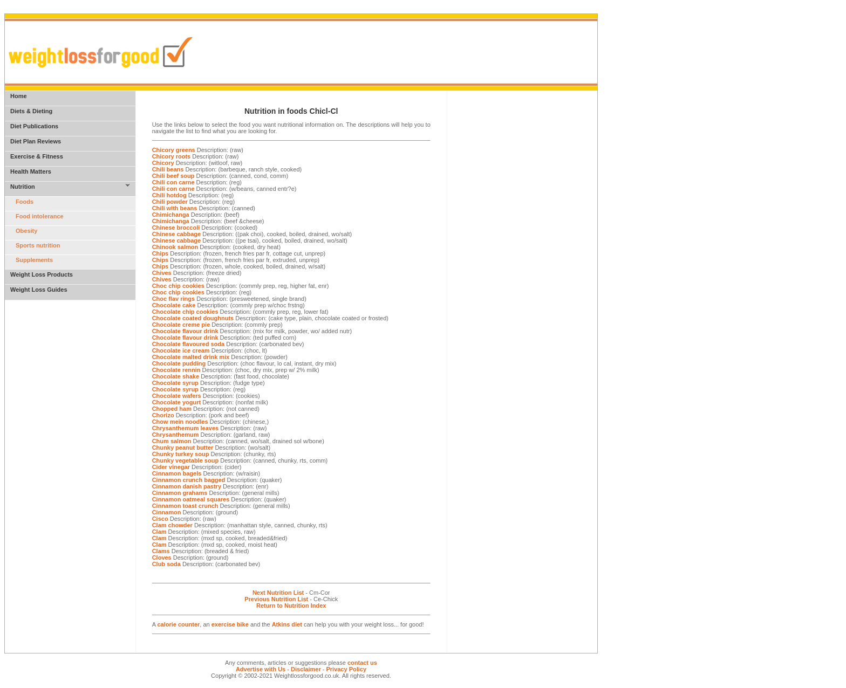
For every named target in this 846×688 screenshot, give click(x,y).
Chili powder (170, 201)
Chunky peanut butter (183, 447)
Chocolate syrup (175, 383)
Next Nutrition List (278, 592)
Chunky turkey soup (180, 454)
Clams (161, 551)
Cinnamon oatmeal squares (191, 499)
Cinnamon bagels (177, 473)
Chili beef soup (173, 176)
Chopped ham (172, 408)
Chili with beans (174, 208)
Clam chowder (172, 525)
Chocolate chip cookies (185, 311)
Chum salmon (172, 441)
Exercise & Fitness (36, 156)
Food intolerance (40, 216)
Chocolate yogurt (176, 402)
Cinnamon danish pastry (186, 486)
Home (18, 96)
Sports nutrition (38, 245)
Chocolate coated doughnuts (193, 318)
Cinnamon (166, 512)
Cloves (162, 557)
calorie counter (178, 624)
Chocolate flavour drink (185, 331)
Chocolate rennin (176, 370)
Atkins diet (287, 624)
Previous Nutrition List (276, 599)
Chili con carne (173, 182)
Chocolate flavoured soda (188, 344)
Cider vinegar (171, 467)
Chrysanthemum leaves (185, 428)
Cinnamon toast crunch (185, 506)
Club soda (166, 564)
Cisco (160, 518)
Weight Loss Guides (38, 289)
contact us (362, 662)
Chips (160, 253)
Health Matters (30, 171)
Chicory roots (171, 156)
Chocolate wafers (176, 396)
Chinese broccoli (176, 227)
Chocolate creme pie (181, 324)
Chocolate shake (175, 376)
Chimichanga (170, 214)
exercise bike (230, 624)
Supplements (34, 260)
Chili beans (168, 169)
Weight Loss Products (41, 274)
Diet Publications (34, 126)
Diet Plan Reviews (35, 141)
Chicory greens (173, 150)
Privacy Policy (346, 669)
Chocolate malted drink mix (191, 357)
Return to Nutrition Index (291, 605)
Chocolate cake (174, 305)
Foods (24, 201)
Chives (162, 273)
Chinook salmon (175, 247)
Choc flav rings (173, 298)
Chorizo (163, 415)
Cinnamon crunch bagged (189, 480)
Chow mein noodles (180, 421)
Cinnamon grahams (180, 493)
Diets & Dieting (31, 111)
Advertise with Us (260, 669)
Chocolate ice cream (181, 350)
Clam (159, 531)
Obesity (26, 231)
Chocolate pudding (179, 363)
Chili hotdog (169, 195)
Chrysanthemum (175, 434)
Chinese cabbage (176, 234)
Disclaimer (306, 669)
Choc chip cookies (178, 286)
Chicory (163, 163)
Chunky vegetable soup (185, 460)
